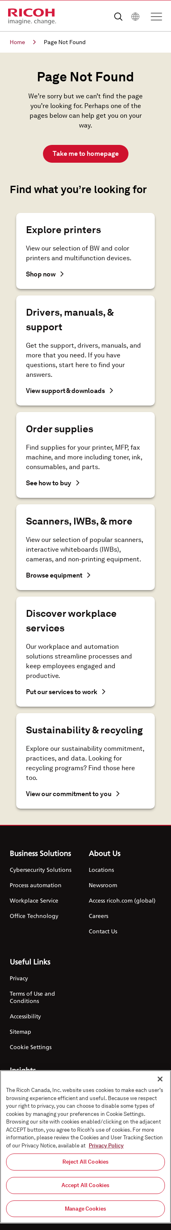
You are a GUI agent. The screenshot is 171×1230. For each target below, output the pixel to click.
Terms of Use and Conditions (32, 997)
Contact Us (103, 931)
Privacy (19, 978)
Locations (101, 869)
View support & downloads (69, 391)
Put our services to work (65, 692)
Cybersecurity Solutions (40, 869)
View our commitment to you (73, 794)
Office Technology (34, 915)
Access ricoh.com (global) (122, 900)
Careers (98, 915)
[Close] (160, 1080)
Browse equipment (58, 575)
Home (23, 42)
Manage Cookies (85, 1210)
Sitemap (20, 1031)
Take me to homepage (86, 153)
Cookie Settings (30, 1046)
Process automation (36, 885)
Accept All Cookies (85, 1186)
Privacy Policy (106, 1147)
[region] (85, 1148)
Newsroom (103, 885)
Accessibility (25, 1016)
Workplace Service (34, 900)
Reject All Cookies (85, 1163)
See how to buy (52, 483)
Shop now (45, 274)
